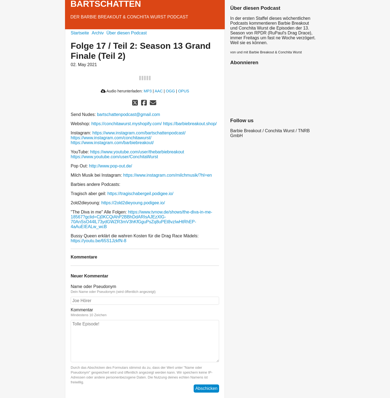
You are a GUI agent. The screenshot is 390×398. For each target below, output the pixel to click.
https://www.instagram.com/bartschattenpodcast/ (139, 133)
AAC (159, 91)
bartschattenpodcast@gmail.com (128, 114)
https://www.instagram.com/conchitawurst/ (111, 137)
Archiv (98, 33)
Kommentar (145, 312)
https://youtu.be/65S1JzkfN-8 (98, 240)
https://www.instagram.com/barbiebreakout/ (112, 142)
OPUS (183, 91)
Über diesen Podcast (126, 33)
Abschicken (206, 388)
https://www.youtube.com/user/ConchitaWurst (114, 156)
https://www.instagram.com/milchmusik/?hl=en (167, 175)
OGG (170, 91)
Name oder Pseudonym (145, 289)
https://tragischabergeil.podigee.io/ (140, 193)
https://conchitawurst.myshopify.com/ (126, 123)
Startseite (80, 33)
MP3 (148, 91)
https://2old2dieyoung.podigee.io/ (133, 202)
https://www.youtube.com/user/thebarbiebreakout (137, 152)
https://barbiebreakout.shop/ (190, 123)
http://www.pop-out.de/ (110, 166)
